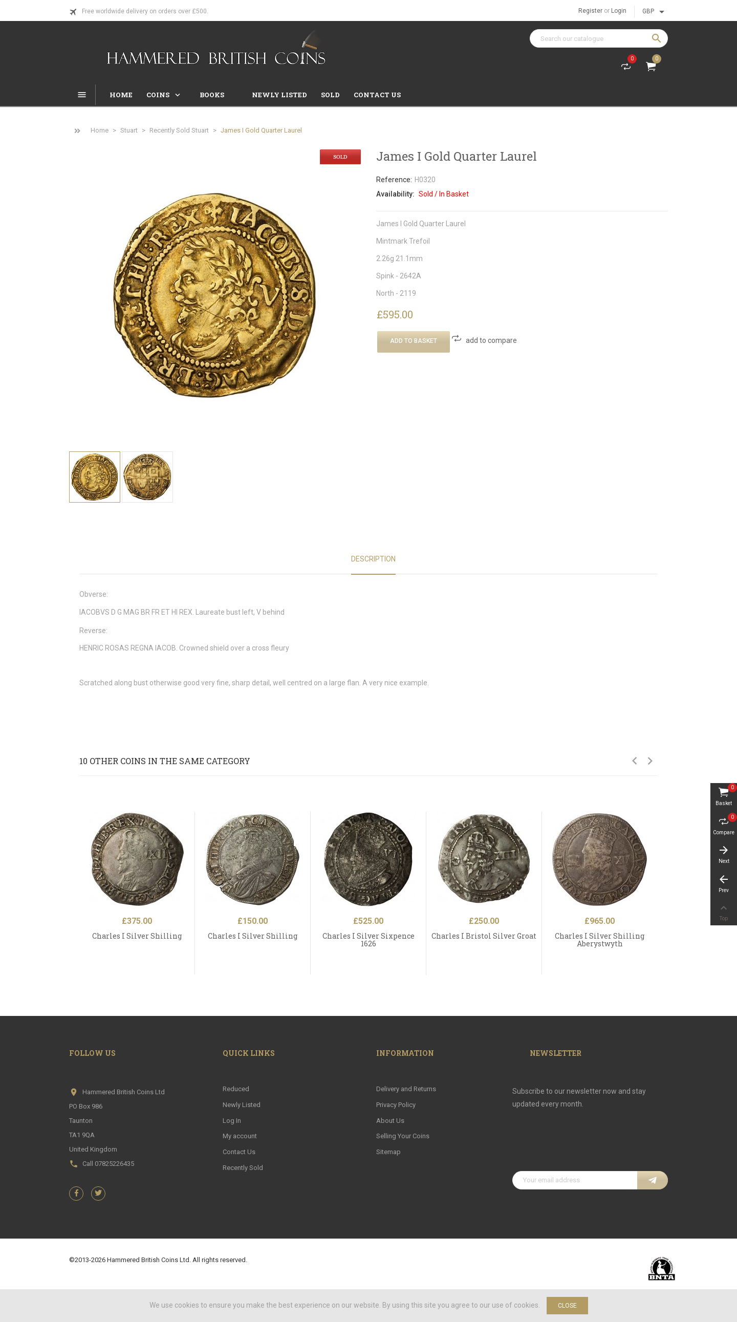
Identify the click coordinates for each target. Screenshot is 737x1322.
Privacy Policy (396, 1105)
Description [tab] (373, 559)
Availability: (395, 194)
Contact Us (239, 1152)
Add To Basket (413, 340)
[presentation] (590, 1146)
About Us (390, 1120)
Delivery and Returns (406, 1089)
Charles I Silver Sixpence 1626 (368, 939)
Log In (232, 1120)
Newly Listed (242, 1105)
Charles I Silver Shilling (137, 936)
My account (240, 1136)
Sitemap (388, 1152)
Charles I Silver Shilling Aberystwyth (599, 939)
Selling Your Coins (402, 1136)
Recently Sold (243, 1168)
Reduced (236, 1089)
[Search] (599, 38)
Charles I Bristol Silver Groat (483, 936)
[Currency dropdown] (655, 12)
